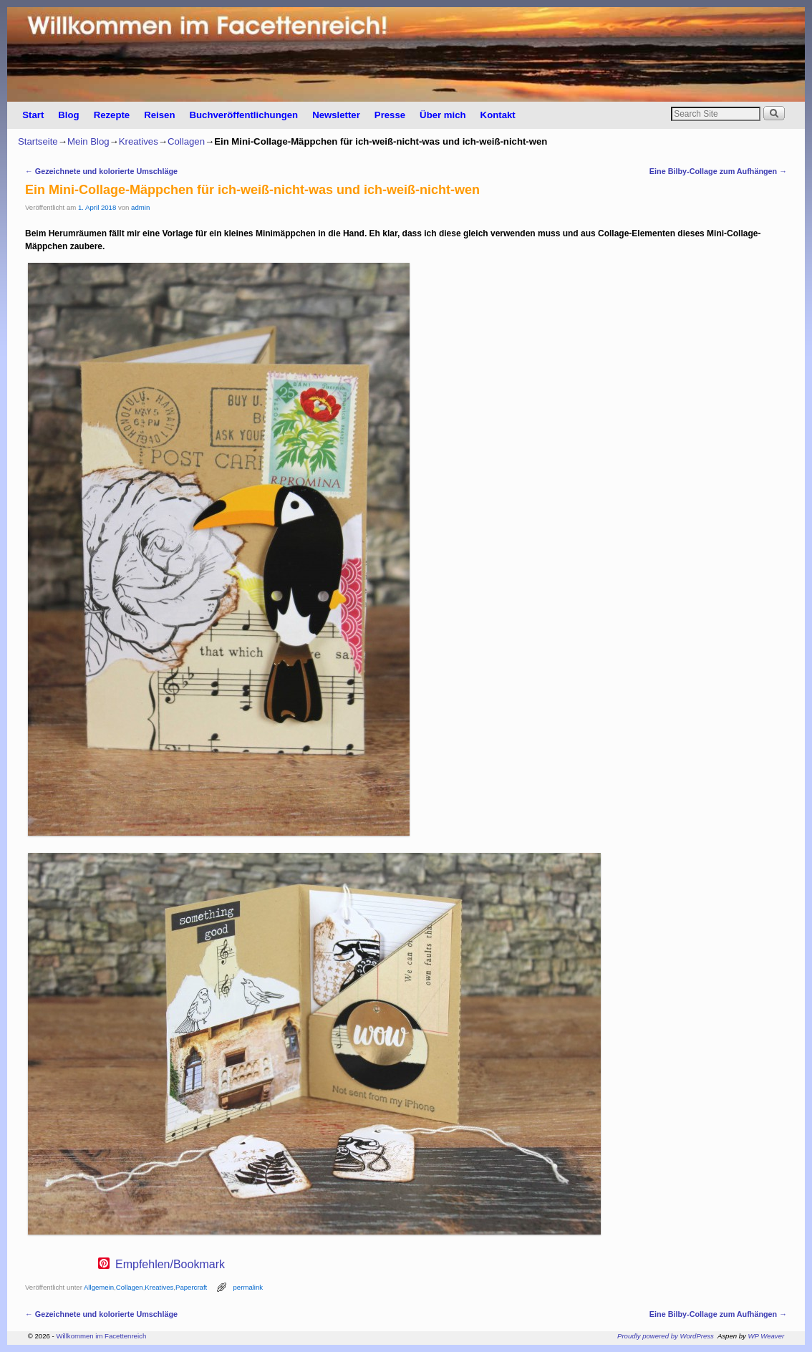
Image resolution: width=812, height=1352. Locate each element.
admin (140, 207)
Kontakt (498, 115)
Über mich (443, 115)
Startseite (38, 141)
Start (33, 115)
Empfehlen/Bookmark (170, 1264)
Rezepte (112, 115)
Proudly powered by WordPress (665, 1336)
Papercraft (191, 1287)
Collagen (186, 141)
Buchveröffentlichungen (243, 115)
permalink (248, 1287)
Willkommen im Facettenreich (101, 1336)
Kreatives (138, 141)
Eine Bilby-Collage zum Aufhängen (718, 171)
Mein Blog (88, 141)
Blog (68, 115)
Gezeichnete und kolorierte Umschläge (101, 171)
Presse (389, 115)
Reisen (159, 115)
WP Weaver (766, 1336)
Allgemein (99, 1287)
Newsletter (336, 115)
